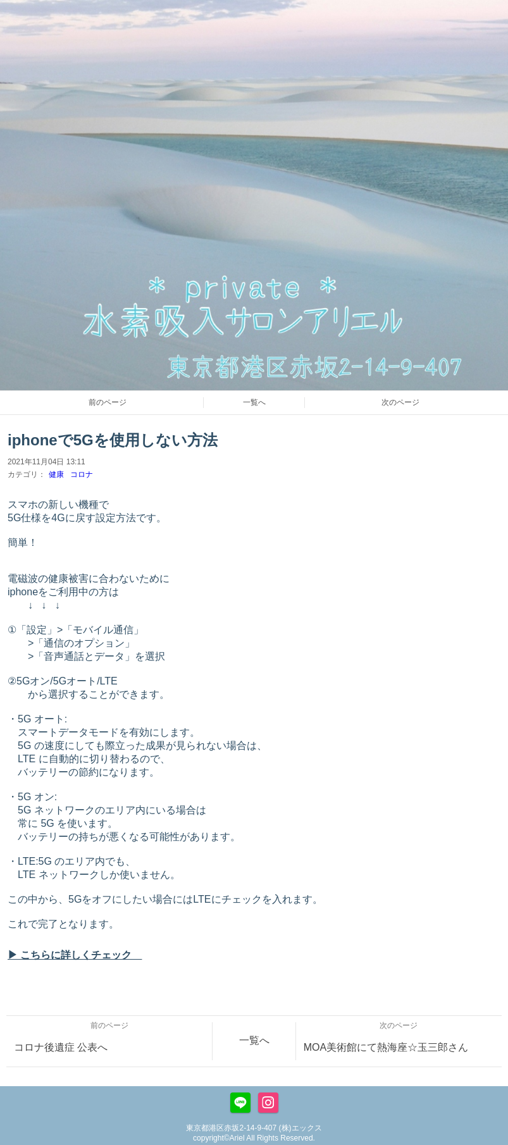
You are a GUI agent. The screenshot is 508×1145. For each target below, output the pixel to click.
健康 (56, 474)
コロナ (81, 474)
